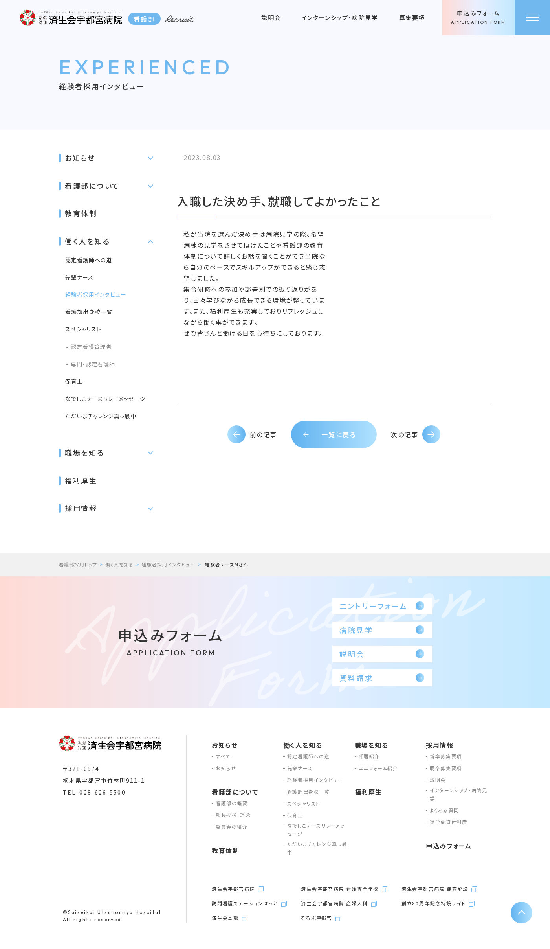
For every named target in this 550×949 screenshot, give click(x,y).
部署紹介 (369, 756)
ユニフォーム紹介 (378, 768)
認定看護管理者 (91, 347)
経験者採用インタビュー (95, 294)
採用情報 (81, 508)
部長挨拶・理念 (233, 814)
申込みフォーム (478, 18)
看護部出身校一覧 (88, 312)
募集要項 (412, 17)
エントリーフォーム (381, 606)
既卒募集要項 (446, 768)
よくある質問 (444, 810)
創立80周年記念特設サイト (434, 903)
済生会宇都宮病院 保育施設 (435, 888)
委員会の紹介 (232, 826)
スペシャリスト (83, 329)
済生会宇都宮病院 (233, 888)
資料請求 (381, 678)
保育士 (74, 381)
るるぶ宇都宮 (316, 917)
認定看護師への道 (88, 260)
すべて (223, 756)
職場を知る (84, 453)
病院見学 (381, 630)
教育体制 (81, 213)
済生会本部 (225, 917)
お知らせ (80, 158)
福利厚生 (81, 481)
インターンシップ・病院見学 (340, 17)
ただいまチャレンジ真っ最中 (100, 416)
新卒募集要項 (446, 756)
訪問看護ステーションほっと (245, 903)
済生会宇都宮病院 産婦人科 (334, 903)
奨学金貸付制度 (448, 821)
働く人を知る (87, 241)
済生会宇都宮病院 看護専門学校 (340, 888)
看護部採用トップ (78, 564)
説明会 (271, 17)
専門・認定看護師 (93, 364)
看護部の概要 (232, 803)
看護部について (92, 186)
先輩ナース (79, 277)
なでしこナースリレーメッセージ (105, 399)
